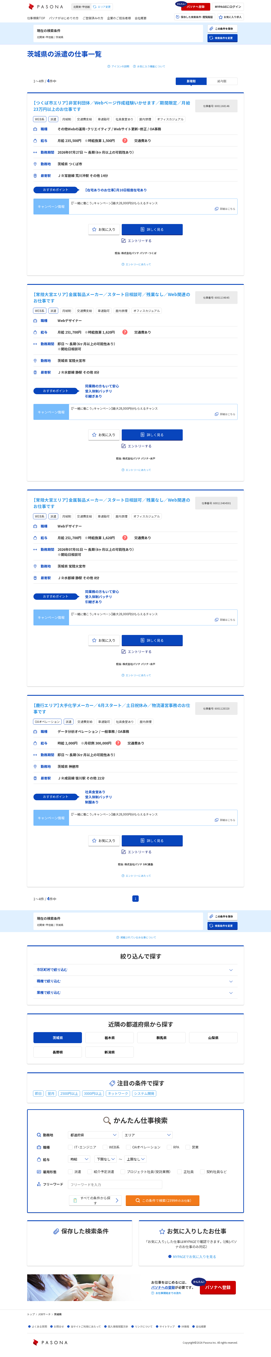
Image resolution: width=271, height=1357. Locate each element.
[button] (195, 7)
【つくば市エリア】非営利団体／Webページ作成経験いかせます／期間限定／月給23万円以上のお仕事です (111, 106)
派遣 (77, 1171)
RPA (176, 1147)
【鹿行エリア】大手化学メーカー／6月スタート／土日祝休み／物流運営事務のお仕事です (111, 708)
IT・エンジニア (85, 1147)
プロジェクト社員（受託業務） (149, 1171)
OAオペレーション (146, 1147)
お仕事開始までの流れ (168, 1293)
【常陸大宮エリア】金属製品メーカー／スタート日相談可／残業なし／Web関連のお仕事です (111, 297)
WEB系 (114, 1147)
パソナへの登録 (163, 1287)
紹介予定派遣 (104, 1171)
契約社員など (216, 1171)
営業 (195, 1147)
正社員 (189, 1171)
